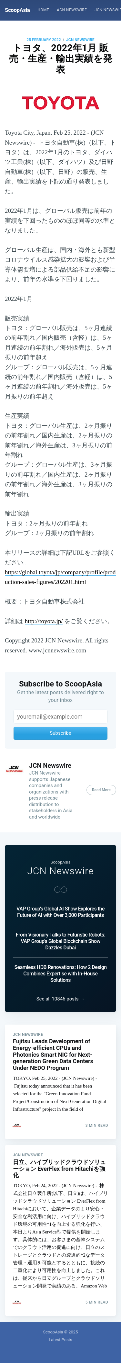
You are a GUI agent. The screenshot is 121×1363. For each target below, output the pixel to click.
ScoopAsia (17, 10)
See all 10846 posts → (60, 999)
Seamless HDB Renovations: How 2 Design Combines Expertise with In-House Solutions (60, 973)
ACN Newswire (72, 10)
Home (43, 10)
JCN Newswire (80, 40)
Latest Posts (60, 1339)
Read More (101, 790)
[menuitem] (43, 10)
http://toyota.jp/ (44, 621)
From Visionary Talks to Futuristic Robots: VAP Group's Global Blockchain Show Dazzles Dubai (60, 941)
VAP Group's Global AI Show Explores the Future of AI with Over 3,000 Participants (60, 912)
